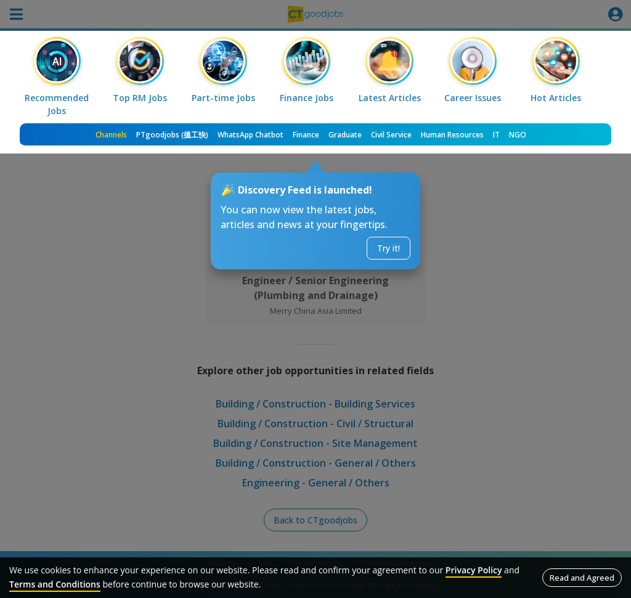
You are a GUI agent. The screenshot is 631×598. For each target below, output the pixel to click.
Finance (306, 134)
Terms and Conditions (54, 584)
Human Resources (452, 134)
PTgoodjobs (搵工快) (172, 134)
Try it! (388, 248)
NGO (517, 134)
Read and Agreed (582, 577)
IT (496, 134)
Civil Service (391, 134)
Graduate (345, 134)
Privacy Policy (474, 570)
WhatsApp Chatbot (250, 134)
